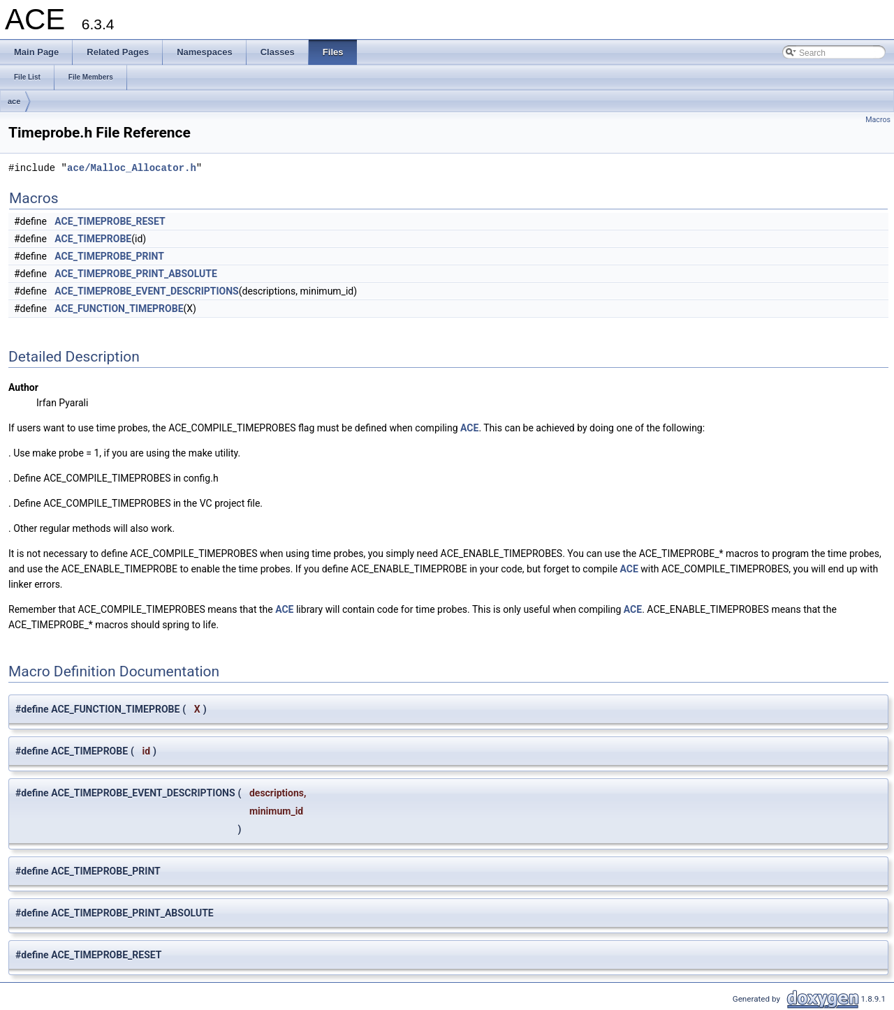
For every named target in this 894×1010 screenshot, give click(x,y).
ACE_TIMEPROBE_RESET (109, 221)
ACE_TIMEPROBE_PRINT (109, 256)
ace (14, 101)
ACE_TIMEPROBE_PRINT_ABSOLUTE (135, 273)
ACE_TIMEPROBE (92, 238)
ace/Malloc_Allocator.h (131, 167)
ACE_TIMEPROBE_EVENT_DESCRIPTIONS (146, 291)
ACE (469, 427)
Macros (878, 119)
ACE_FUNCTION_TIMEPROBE (118, 308)
